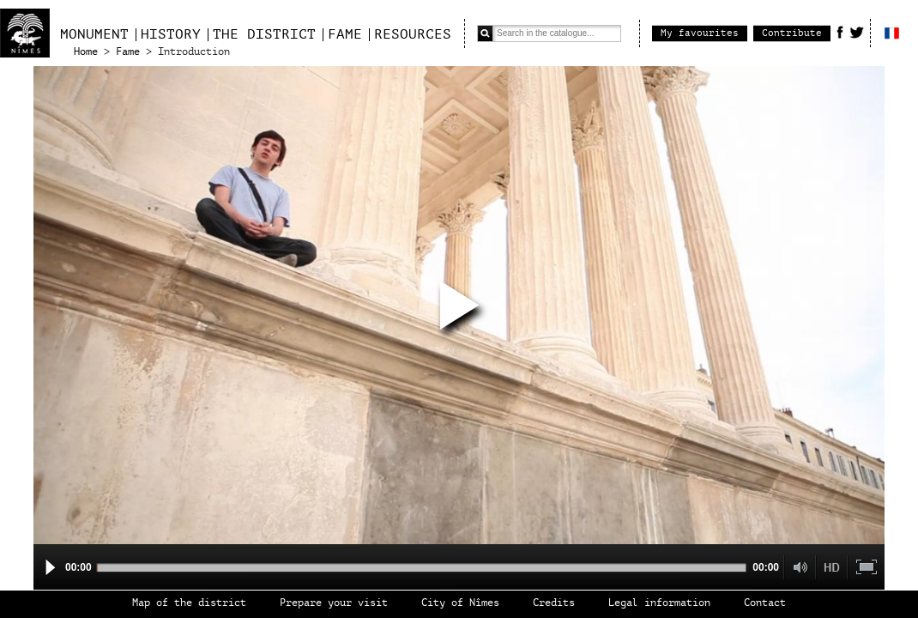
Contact (765, 603)
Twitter (856, 32)
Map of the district (189, 603)
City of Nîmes (460, 603)
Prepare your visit (334, 603)
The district (264, 34)
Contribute (792, 33)
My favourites (700, 33)
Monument (94, 34)
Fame (345, 34)
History (171, 34)
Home (86, 52)
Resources (412, 34)
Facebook (839, 32)
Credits (554, 603)
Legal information (659, 603)
